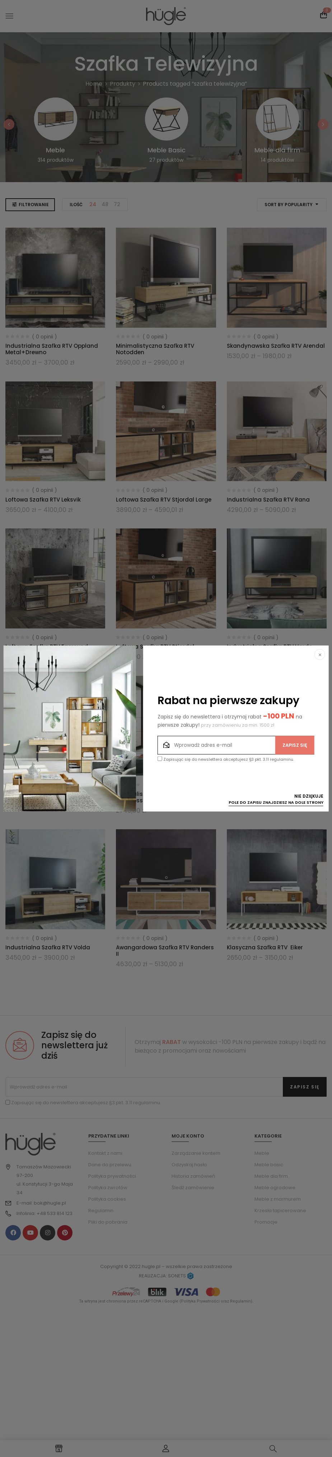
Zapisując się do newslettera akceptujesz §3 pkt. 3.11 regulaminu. (226, 759)
